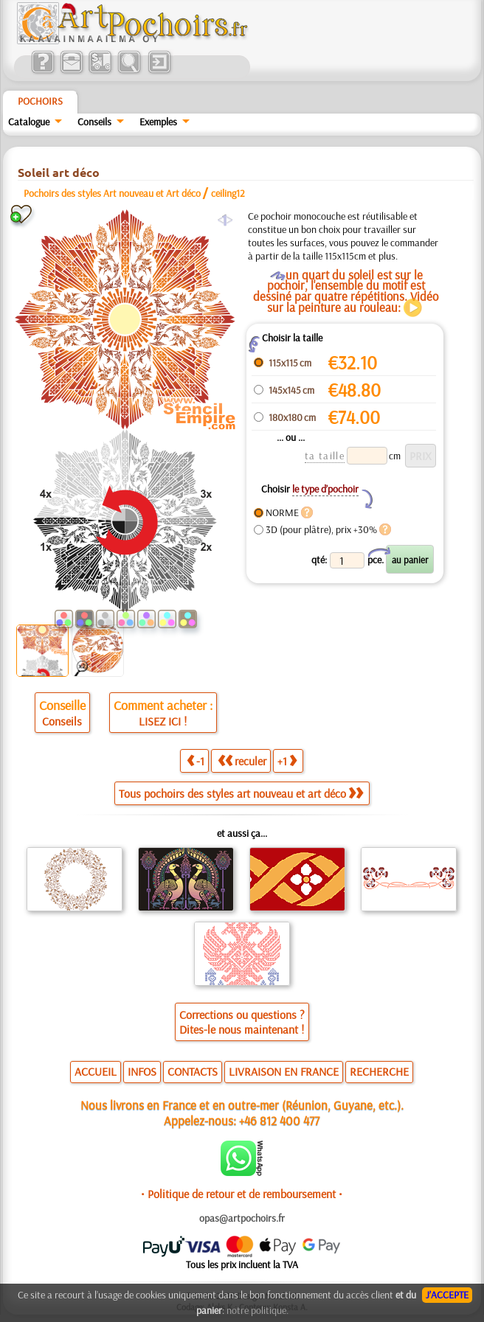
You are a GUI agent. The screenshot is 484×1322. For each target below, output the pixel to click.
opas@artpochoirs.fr (242, 1218)
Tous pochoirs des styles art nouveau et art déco (241, 793)
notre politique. (257, 1310)
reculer (242, 761)
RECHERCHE (379, 1071)
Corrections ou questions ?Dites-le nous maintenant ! (242, 1022)
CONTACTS (192, 1071)
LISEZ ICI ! (163, 721)
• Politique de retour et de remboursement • (241, 1193)
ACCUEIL (96, 1071)
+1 (287, 761)
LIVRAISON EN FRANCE (284, 1071)
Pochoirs (40, 101)
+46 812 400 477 (279, 1120)
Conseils (94, 121)
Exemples (158, 121)
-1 (195, 761)
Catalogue (28, 121)
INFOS (142, 1071)
